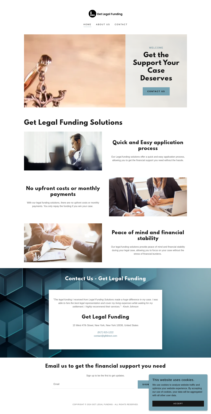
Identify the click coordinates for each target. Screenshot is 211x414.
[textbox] (93, 384)
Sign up (148, 384)
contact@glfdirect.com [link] (105, 336)
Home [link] (87, 24)
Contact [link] (121, 24)
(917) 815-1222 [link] (105, 332)
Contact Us (156, 91)
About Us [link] (103, 24)
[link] (105, 13)
